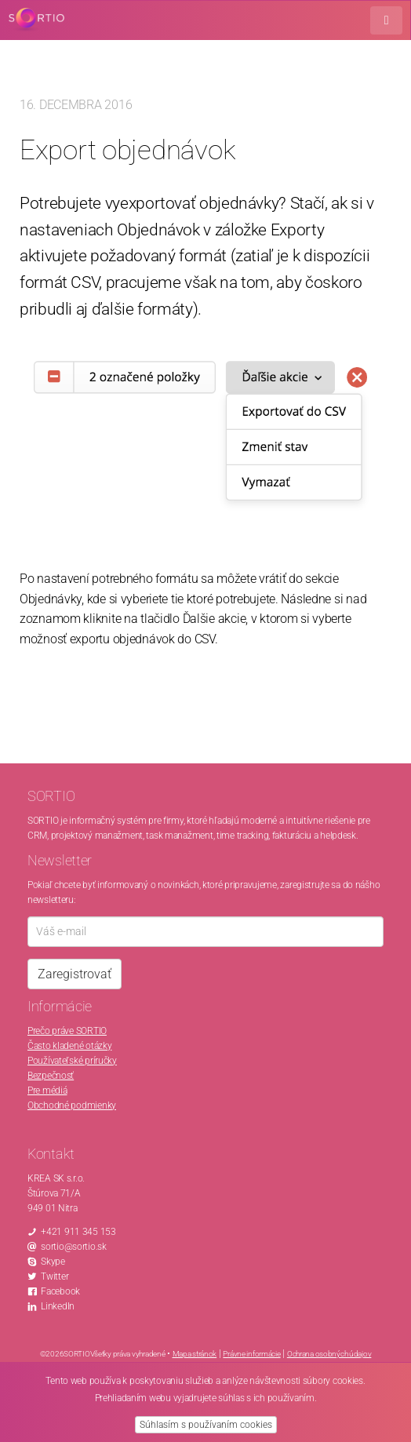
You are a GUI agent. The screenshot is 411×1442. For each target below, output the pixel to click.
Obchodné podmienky (71, 1105)
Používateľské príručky (72, 1060)
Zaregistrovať (74, 974)
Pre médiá (47, 1090)
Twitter (54, 1276)
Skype (53, 1261)
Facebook (60, 1291)
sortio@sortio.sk (74, 1246)
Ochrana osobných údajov (329, 1353)
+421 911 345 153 (78, 1231)
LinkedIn (58, 1306)
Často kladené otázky (69, 1045)
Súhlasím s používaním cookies (206, 1424)
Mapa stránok (195, 1353)
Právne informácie (251, 1353)
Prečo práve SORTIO (67, 1030)
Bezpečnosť (50, 1075)
